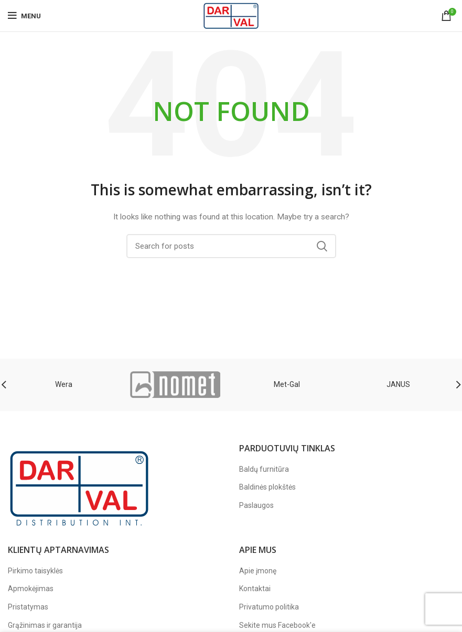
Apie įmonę (257, 571)
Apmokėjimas (30, 588)
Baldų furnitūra (264, 469)
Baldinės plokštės (267, 487)
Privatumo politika (269, 607)
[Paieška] (231, 246)
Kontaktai (255, 588)
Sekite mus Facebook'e (277, 625)
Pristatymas (28, 607)
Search (322, 246)
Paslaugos (256, 505)
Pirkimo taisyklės (35, 571)
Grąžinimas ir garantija (45, 625)
